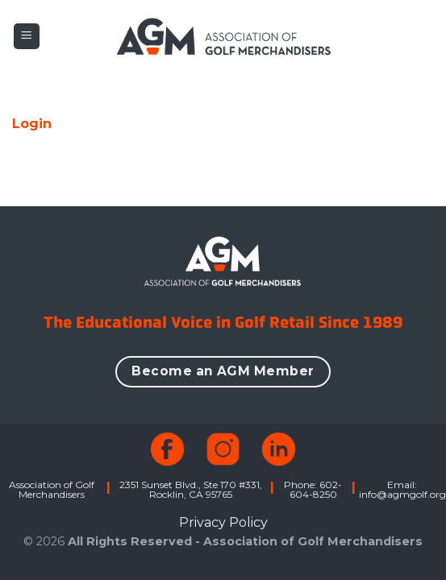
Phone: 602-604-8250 (313, 489)
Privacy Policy (223, 522)
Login (32, 123)
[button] (27, 36)
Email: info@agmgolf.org (402, 489)
